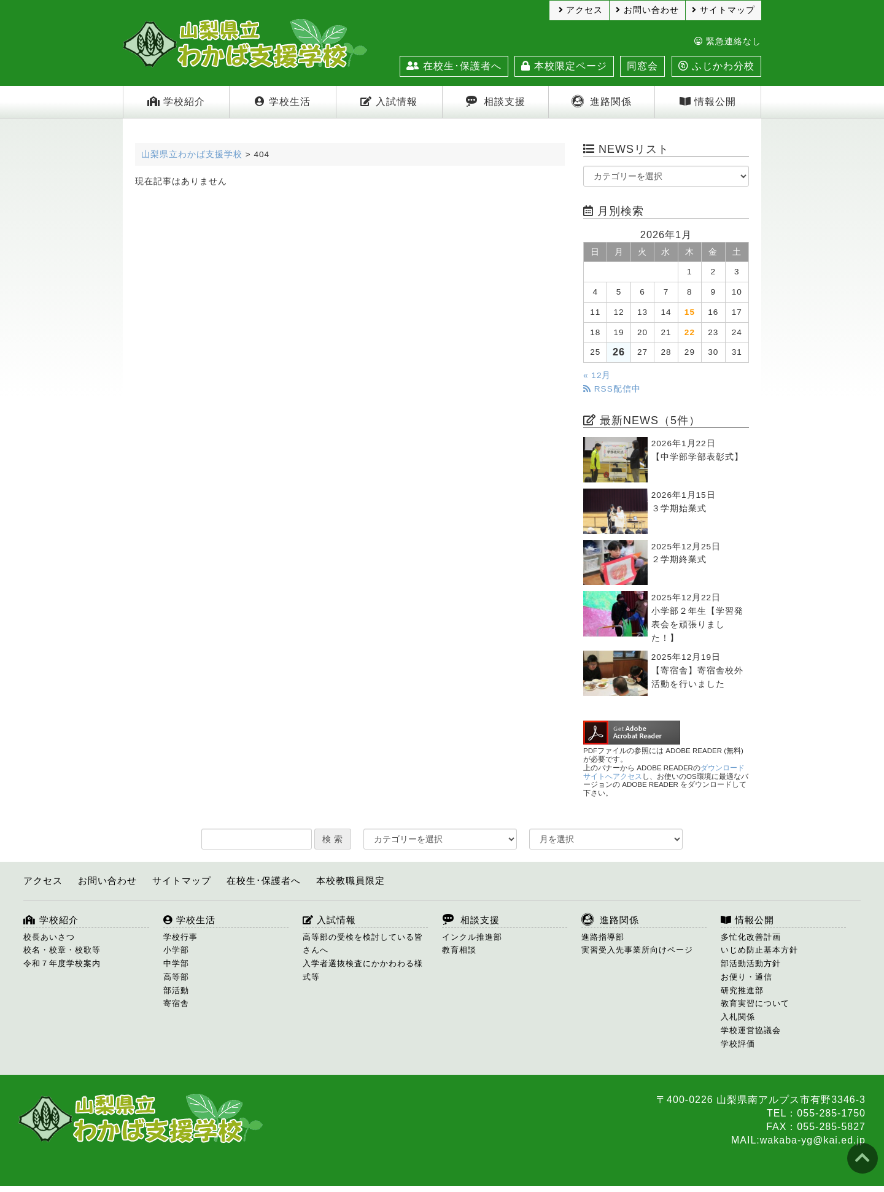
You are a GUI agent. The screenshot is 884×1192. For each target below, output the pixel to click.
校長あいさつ (49, 937)
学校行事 (180, 937)
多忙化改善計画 (751, 937)
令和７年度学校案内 (62, 963)
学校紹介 (176, 101)
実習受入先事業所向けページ (637, 949)
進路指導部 (602, 937)
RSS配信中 (612, 388)
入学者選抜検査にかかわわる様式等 (363, 970)
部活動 (176, 990)
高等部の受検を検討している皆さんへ (363, 943)
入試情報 (388, 101)
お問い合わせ (647, 10)
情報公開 (708, 101)
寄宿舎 (176, 1003)
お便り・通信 (746, 976)
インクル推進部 (472, 937)
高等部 (176, 976)
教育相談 (459, 949)
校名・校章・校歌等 (62, 949)
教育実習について (755, 1003)
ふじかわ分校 (716, 66)
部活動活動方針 (751, 963)
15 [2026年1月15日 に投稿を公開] (689, 312)
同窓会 (642, 66)
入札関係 (738, 1016)
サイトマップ (723, 10)
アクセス (581, 10)
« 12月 (597, 375)
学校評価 (738, 1043)
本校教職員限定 (350, 880)
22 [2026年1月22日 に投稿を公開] (689, 332)
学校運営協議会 (751, 1030)
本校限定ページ (564, 66)
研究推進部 (742, 990)
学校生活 (282, 101)
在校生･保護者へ (453, 66)
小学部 (176, 949)
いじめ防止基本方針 (759, 949)
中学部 (176, 963)
